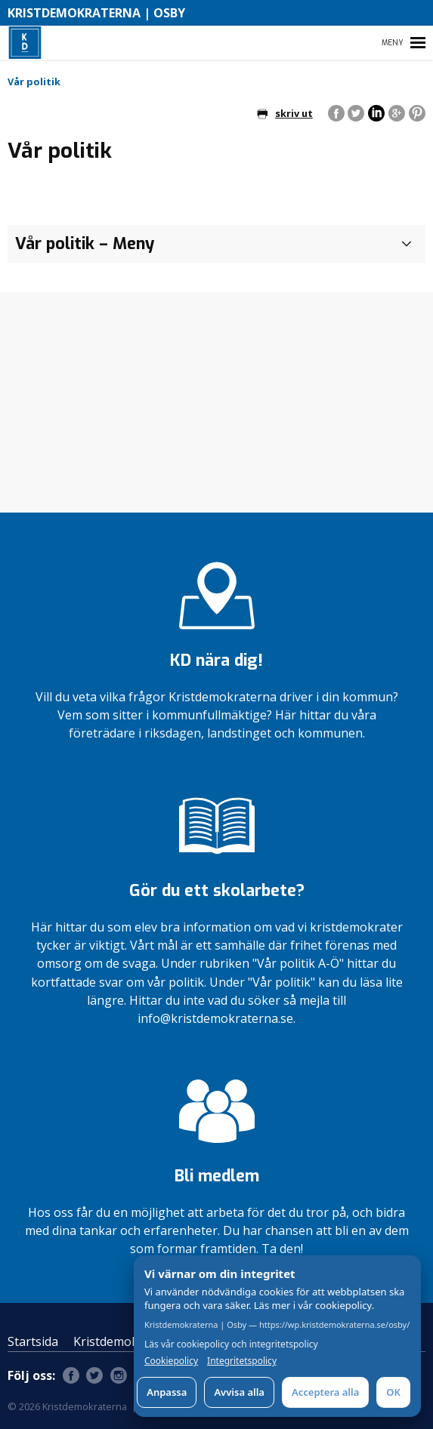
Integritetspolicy (242, 1361)
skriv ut (285, 113)
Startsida (33, 1341)
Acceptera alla (325, 1392)
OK (393, 1392)
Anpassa (167, 1392)
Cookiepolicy (171, 1361)
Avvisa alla (239, 1392)
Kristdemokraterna (127, 1341)
